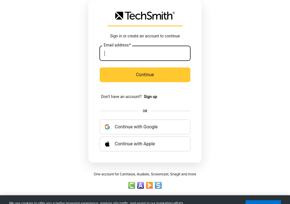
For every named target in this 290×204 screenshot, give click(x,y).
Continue (145, 74)
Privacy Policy (119, 197)
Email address (117, 45)
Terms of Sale (171, 197)
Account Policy (145, 197)
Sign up (150, 96)
